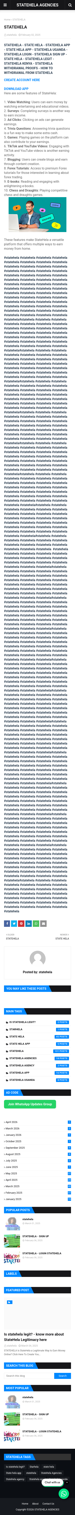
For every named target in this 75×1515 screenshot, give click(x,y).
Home (7, 19)
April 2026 (38, 1122)
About (35, 1503)
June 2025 (38, 1167)
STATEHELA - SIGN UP (35, 1236)
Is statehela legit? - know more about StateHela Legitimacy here (34, 1337)
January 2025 (38, 1199)
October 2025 (38, 1141)
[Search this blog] (29, 1376)
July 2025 (38, 1160)
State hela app (39, 1044)
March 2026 (38, 1128)
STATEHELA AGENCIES (37, 5)
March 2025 (38, 1186)
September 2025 (38, 1147)
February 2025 (38, 1192)
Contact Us (48, 1503)
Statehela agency (39, 1066)
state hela (39, 1037)
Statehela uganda (39, 1080)
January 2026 (38, 1134)
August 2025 (38, 1154)
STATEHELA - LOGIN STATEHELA (41, 1253)
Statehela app (39, 1073)
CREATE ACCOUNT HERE (22, 80)
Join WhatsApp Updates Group (30, 1104)
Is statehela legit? (39, 1022)
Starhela (39, 1029)
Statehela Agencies (39, 1058)
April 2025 (38, 1179)
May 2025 (38, 1173)
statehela (12, 35)
